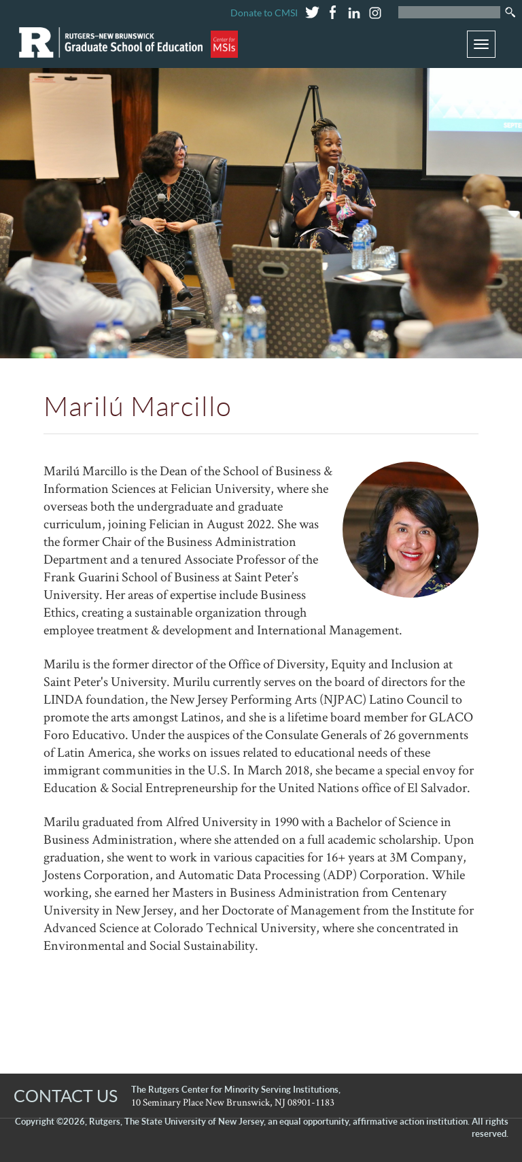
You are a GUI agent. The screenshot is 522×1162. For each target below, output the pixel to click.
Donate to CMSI (264, 12)
